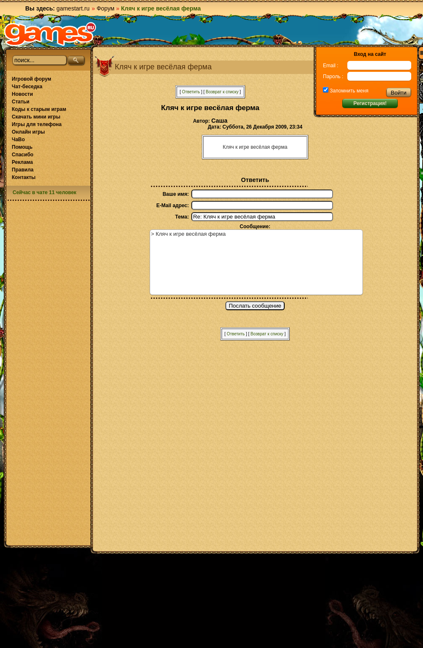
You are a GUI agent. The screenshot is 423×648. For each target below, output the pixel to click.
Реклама (22, 162)
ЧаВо (18, 139)
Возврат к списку (222, 92)
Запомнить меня (348, 91)
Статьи (20, 102)
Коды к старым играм (39, 109)
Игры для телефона (36, 124)
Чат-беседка (27, 87)
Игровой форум (31, 79)
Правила (23, 170)
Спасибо (22, 155)
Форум (106, 8)
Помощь (22, 147)
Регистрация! (369, 103)
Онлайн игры (28, 132)
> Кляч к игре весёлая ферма (256, 262)
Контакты (24, 177)
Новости (22, 94)
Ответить (191, 92)
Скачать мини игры (36, 117)
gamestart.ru (73, 8)
